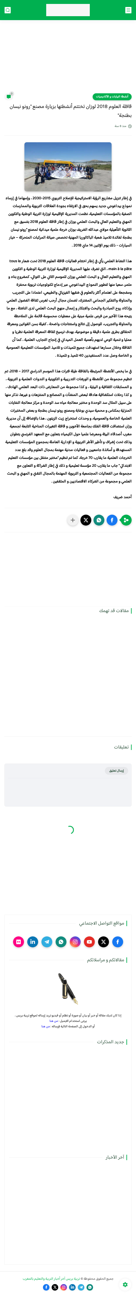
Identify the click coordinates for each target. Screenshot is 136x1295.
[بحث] (7, 10)
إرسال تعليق (116, 771)
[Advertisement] (68, 59)
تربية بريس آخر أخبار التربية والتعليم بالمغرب (51, 1279)
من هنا (53, 1021)
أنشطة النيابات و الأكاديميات (112, 96)
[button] (112, 520)
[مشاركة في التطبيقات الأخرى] (72, 520)
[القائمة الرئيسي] (128, 10)
